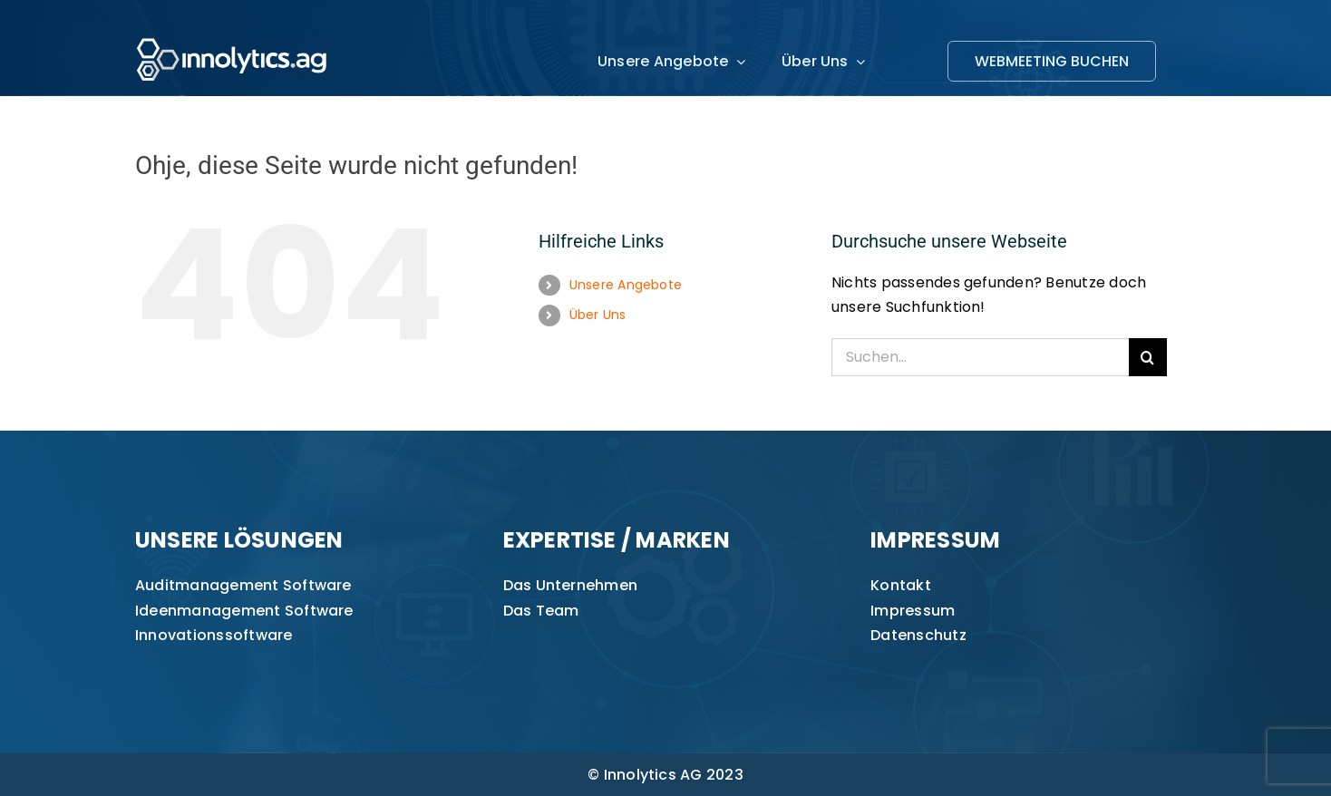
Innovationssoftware (214, 635)
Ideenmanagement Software (244, 610)
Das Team (541, 610)
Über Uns (598, 315)
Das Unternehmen (570, 585)
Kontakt (900, 585)
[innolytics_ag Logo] (232, 34)
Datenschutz (918, 635)
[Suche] (1148, 357)
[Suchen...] (980, 357)
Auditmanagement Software (243, 585)
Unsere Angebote (626, 285)
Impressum (912, 610)
